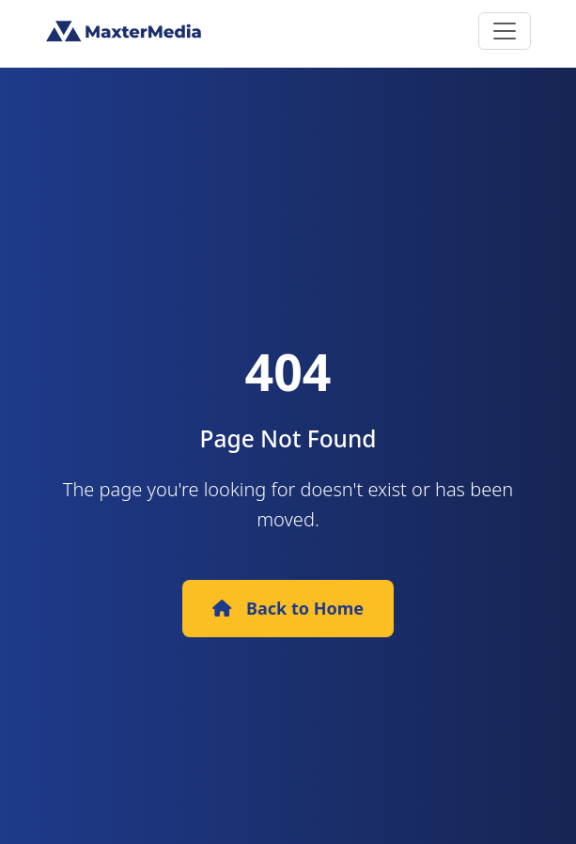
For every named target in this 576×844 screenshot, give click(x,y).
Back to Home (288, 608)
